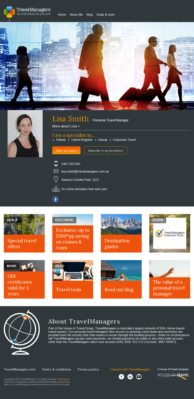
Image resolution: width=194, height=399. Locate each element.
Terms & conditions (56, 369)
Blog (90, 14)
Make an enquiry (66, 150)
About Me (76, 14)
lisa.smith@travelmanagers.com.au (85, 171)
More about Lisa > (66, 126)
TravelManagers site (19, 369)
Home (62, 14)
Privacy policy (88, 369)
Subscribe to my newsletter (105, 150)
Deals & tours (105, 14)
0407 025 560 (71, 164)
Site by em (64, 379)
